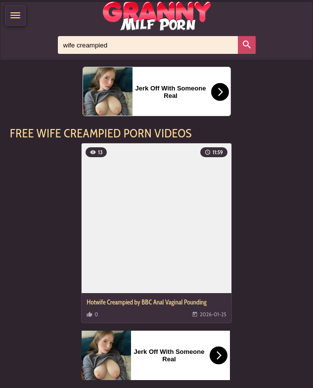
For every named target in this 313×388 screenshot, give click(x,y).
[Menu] (15, 15)
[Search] (247, 45)
